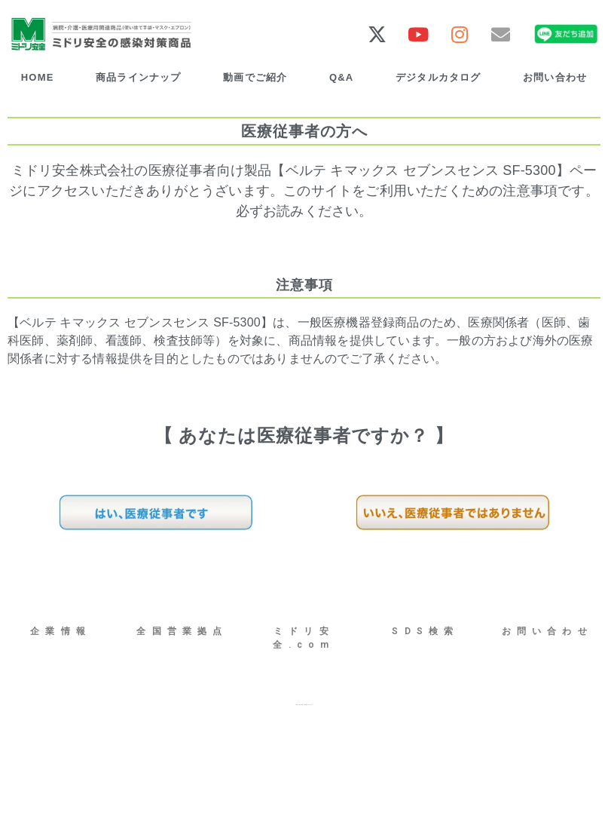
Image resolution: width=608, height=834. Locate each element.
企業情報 (60, 631)
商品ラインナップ (139, 77)
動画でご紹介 (255, 77)
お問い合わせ (547, 631)
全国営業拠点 (182, 631)
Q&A (341, 77)
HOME (37, 77)
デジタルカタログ (438, 77)
